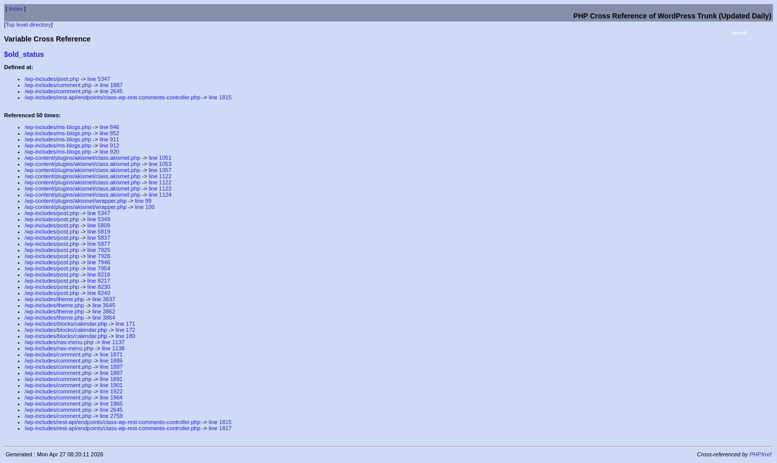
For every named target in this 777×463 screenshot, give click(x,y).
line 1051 (159, 158)
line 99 (143, 201)
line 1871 (111, 354)
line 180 (126, 336)
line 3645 (103, 305)
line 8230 (99, 287)
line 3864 (103, 317)
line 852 (109, 133)
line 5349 (99, 219)
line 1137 (113, 342)
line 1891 (111, 379)
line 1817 (220, 428)
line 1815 (220, 97)
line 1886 (111, 360)
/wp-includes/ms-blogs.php (58, 127)
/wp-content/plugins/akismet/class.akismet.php (82, 158)
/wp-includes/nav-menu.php (59, 342)
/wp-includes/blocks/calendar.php (66, 324)
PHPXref (760, 454)
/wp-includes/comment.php (58, 85)
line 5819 (99, 231)
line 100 (145, 207)
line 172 (126, 330)
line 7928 (99, 256)
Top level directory (28, 25)
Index (16, 9)
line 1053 (159, 164)
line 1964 (111, 397)
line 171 (126, 324)
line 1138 (113, 348)
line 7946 (99, 262)
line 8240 (99, 293)
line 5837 (99, 238)
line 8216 (99, 274)
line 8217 (99, 281)
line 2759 (111, 416)
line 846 (109, 127)
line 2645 (111, 91)
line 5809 (99, 225)
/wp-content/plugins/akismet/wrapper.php (75, 201)
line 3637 (103, 299)
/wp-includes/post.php (52, 79)
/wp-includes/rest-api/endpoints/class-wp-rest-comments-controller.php (113, 97)
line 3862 (103, 311)
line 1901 (111, 385)
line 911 (109, 139)
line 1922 (111, 391)
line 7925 (99, 250)
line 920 (109, 152)
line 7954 (99, 268)
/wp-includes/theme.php (54, 299)
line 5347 (99, 79)
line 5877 (99, 244)
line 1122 (159, 176)
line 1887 (111, 85)
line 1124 (159, 195)
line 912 (109, 145)
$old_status (24, 54)
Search (739, 32)
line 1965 (111, 404)
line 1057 (159, 170)
